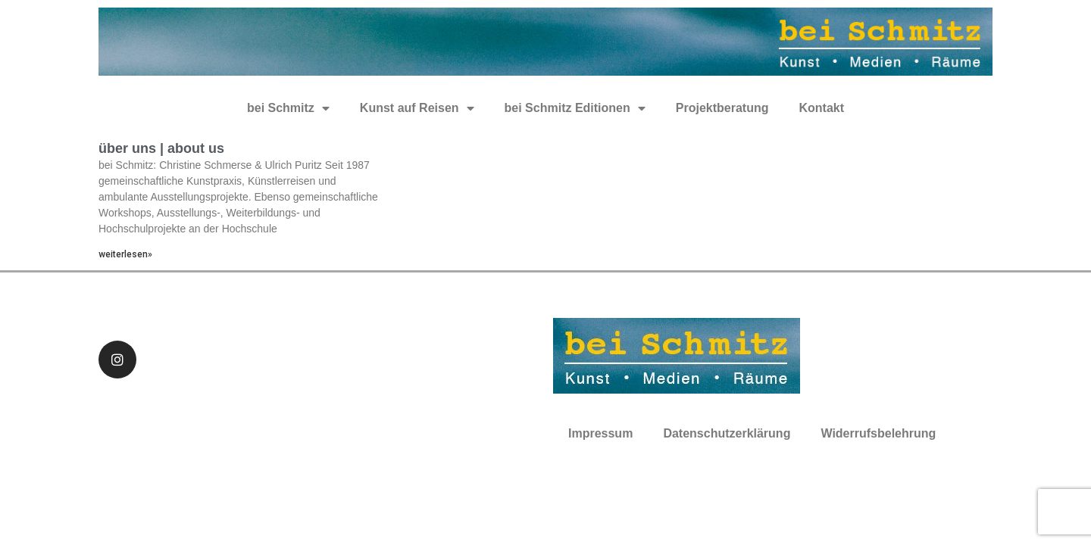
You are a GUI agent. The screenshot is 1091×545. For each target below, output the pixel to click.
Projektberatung (722, 107)
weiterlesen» (125, 254)
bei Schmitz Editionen (575, 108)
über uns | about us (161, 148)
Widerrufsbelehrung (878, 433)
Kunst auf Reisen (417, 108)
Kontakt (821, 107)
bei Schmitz (288, 108)
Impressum (600, 433)
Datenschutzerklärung (726, 433)
